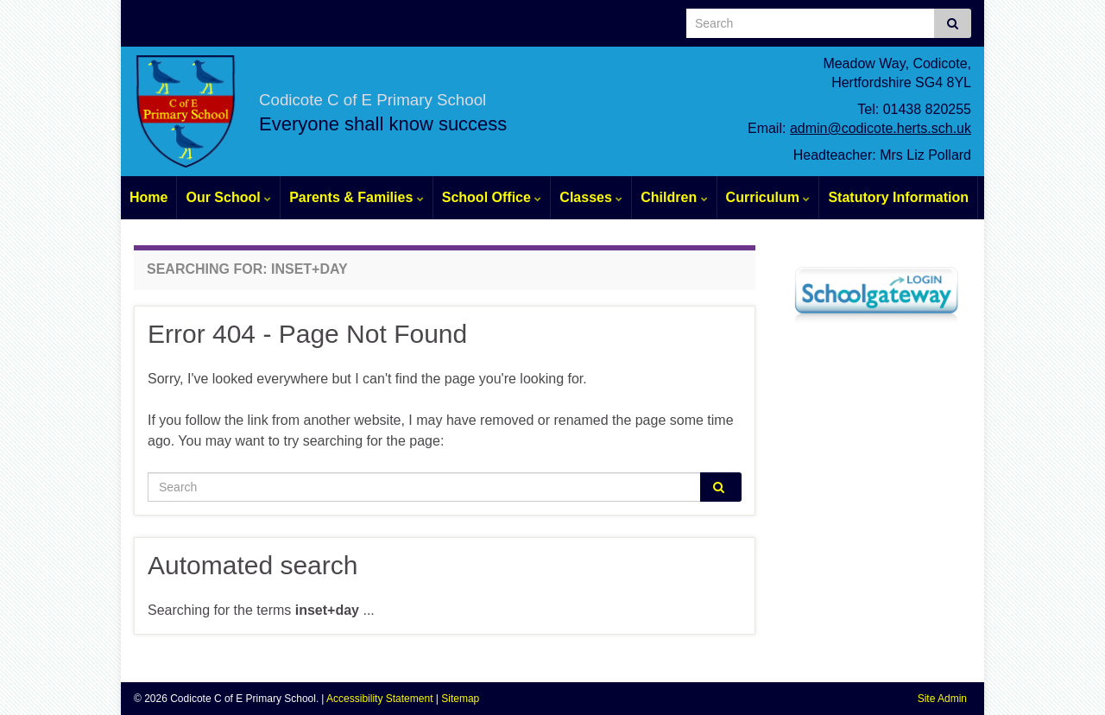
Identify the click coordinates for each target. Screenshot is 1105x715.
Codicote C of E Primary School (477, 94)
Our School (228, 197)
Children (674, 197)
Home (148, 197)
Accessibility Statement (379, 699)
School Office (492, 197)
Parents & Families (356, 197)
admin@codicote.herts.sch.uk (880, 128)
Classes (590, 197)
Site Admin (942, 699)
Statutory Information (898, 197)
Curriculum (768, 197)
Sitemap (460, 699)
